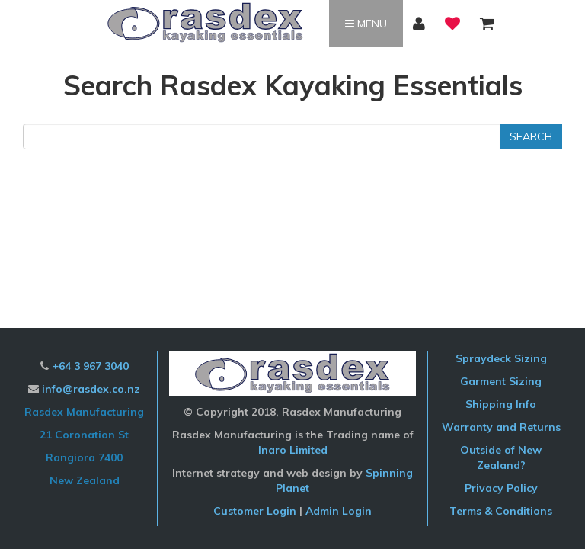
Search (531, 136)
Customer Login (254, 511)
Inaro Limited (293, 450)
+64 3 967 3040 (90, 366)
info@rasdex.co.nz (91, 389)
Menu (366, 23)
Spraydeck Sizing (501, 358)
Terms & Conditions (500, 511)
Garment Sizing (501, 381)
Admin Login (338, 511)
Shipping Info (500, 404)
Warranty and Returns (501, 427)
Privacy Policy (501, 488)
